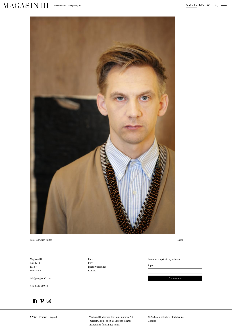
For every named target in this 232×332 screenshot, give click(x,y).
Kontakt (92, 270)
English (43, 317)
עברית (33, 317)
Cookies (152, 320)
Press (91, 259)
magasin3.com (97, 320)
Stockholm (191, 5)
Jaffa (201, 5)
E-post (152, 265)
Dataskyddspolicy (97, 266)
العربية (53, 317)
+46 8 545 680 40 (39, 285)
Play (90, 263)
